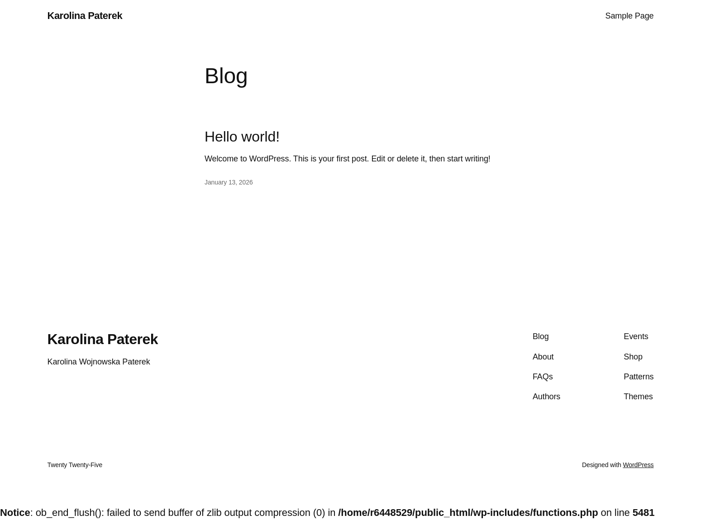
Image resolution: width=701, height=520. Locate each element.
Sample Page (630, 15)
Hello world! (242, 136)
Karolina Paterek (85, 15)
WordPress (638, 464)
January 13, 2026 (229, 182)
